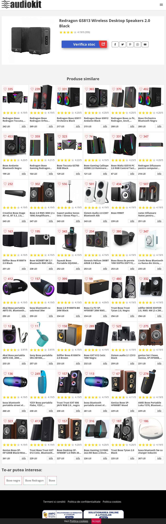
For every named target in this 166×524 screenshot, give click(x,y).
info (24, 126)
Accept (96, 521)
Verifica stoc (90, 44)
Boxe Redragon (34, 480)
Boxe (52, 480)
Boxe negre (13, 480)
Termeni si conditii (54, 501)
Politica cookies (112, 501)
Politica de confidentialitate (84, 501)
